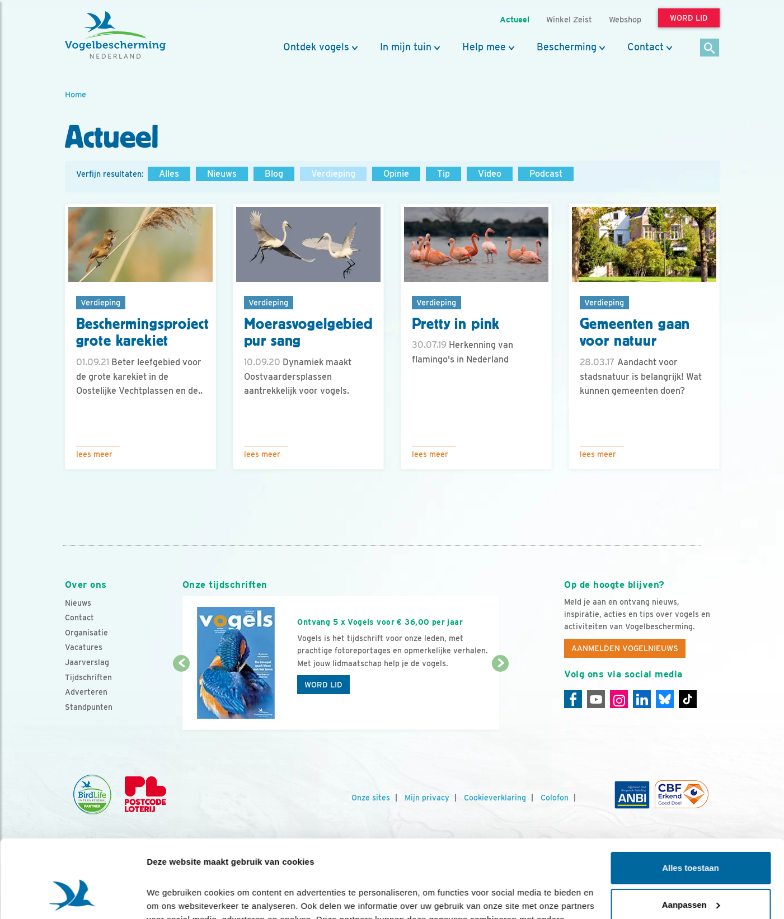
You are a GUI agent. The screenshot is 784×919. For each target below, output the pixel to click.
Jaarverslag (87, 662)
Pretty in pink (456, 323)
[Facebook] (573, 699)
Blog (274, 173)
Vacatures (83, 647)
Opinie (396, 173)
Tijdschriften (88, 677)
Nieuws (222, 173)
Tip (443, 173)
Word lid (323, 684)
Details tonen (173, 897)
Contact (645, 47)
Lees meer (94, 454)
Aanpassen (691, 837)
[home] (115, 35)
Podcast (545, 173)
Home (75, 94)
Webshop (625, 19)
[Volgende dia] (500, 697)
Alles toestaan (690, 801)
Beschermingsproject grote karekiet (142, 332)
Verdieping (333, 173)
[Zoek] (710, 48)
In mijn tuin (405, 47)
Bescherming (567, 47)
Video (489, 173)
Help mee (484, 47)
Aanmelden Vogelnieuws (624, 648)
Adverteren (86, 691)
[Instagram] (619, 699)
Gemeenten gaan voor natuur (635, 332)
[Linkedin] (642, 699)
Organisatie (86, 632)
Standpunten (88, 707)
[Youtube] (596, 699)
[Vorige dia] (181, 697)
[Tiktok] (688, 699)
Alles (169, 173)
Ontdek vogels (316, 47)
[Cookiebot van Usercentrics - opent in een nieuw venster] (72, 897)
